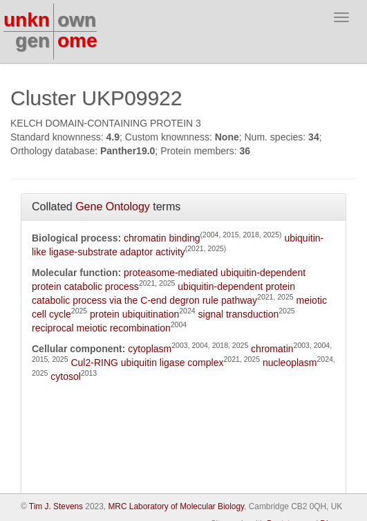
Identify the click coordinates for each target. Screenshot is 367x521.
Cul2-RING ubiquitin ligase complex (146, 362)
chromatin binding (162, 238)
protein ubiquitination (134, 314)
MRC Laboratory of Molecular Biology (176, 506)
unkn (26, 19)
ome (77, 40)
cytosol (65, 376)
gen (32, 40)
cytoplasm (149, 348)
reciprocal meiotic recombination (101, 327)
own (76, 19)
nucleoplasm (290, 362)
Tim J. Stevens (56, 506)
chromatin (272, 348)
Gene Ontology (112, 206)
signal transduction (238, 314)
